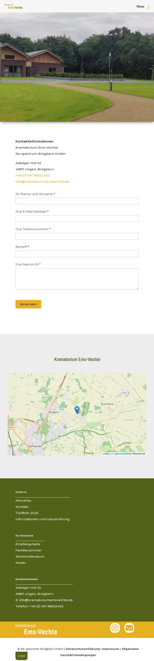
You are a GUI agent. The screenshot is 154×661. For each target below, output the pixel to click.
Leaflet (106, 453)
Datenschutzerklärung (83, 648)
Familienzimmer (29, 550)
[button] (77, 410)
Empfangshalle (28, 544)
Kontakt (22, 507)
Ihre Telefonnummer (33, 229)
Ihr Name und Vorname (35, 194)
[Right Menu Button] (145, 7)
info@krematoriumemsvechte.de (42, 182)
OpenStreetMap (122, 453)
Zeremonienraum (30, 556)
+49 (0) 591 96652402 (33, 175)
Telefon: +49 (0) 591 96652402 (40, 606)
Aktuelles (23, 500)
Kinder (21, 563)
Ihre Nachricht (28, 264)
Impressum (110, 648)
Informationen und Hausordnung (43, 519)
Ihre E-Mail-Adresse (32, 211)
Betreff (22, 247)
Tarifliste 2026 (27, 513)
